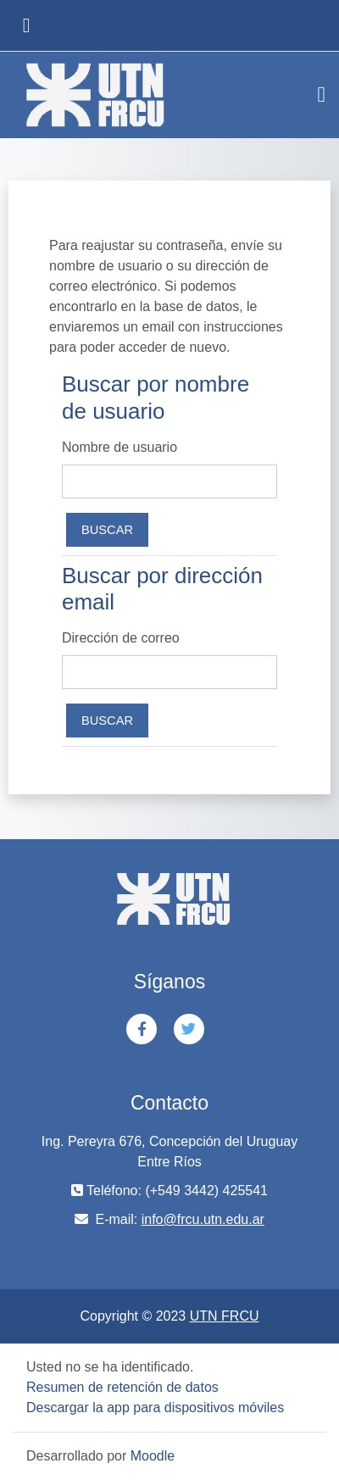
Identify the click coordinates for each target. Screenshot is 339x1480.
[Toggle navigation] (322, 95)
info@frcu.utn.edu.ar (203, 1219)
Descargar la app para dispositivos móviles (155, 1407)
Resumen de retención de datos (122, 1387)
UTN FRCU (224, 1316)
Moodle (153, 1456)
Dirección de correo (121, 638)
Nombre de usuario (119, 447)
